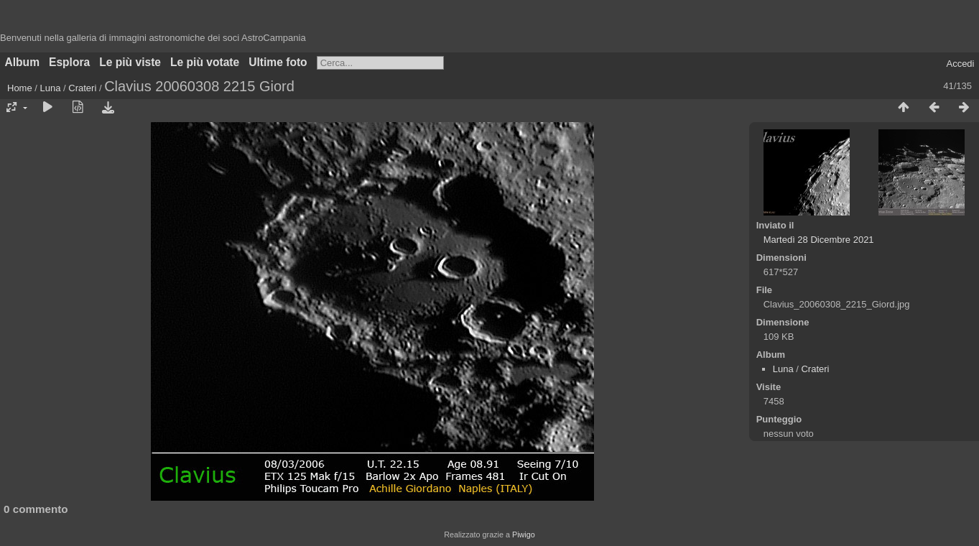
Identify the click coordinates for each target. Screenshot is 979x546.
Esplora (69, 62)
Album (22, 62)
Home (19, 88)
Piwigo (523, 534)
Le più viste (130, 62)
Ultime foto (278, 62)
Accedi (960, 63)
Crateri (82, 88)
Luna (50, 88)
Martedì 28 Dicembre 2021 (819, 239)
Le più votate (204, 62)
